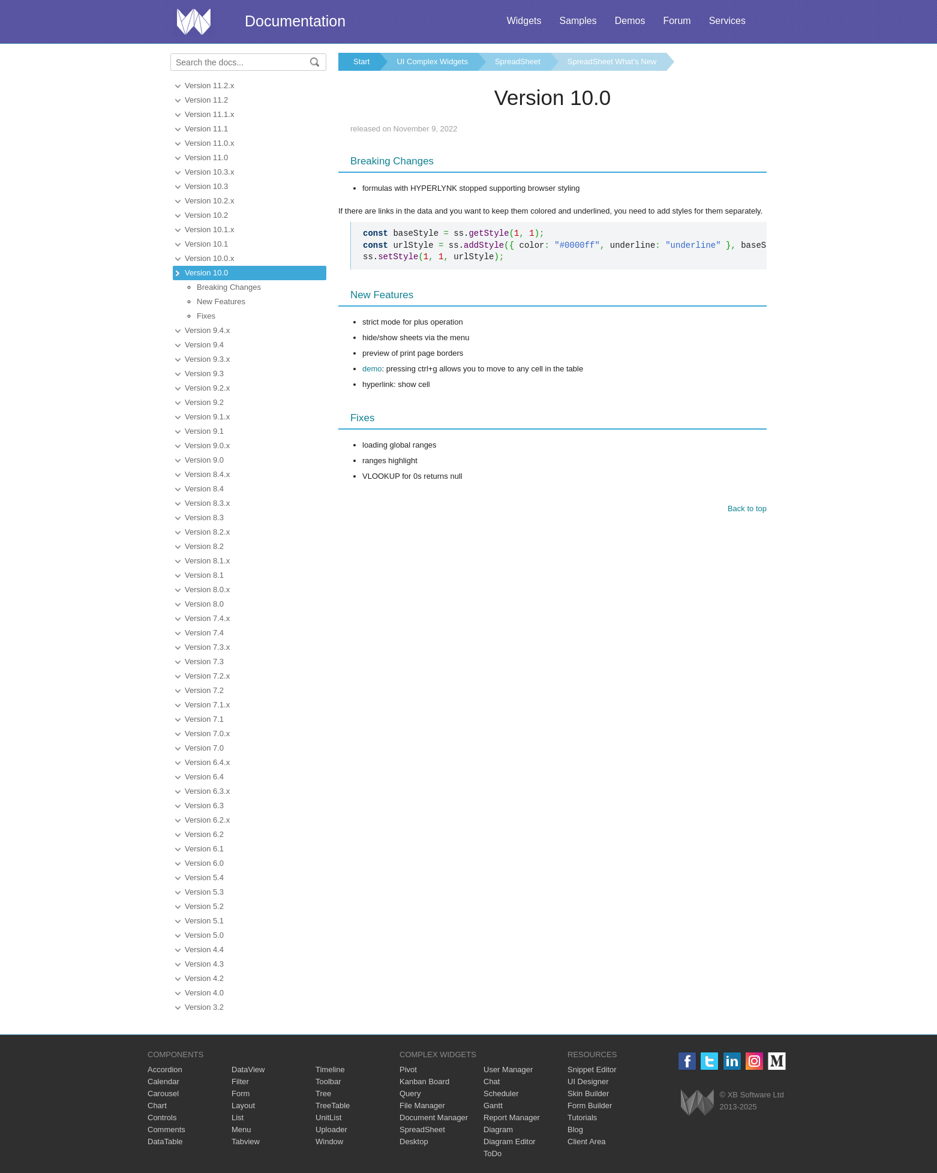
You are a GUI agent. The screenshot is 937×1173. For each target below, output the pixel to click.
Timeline (330, 1069)
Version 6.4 (204, 776)
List (238, 1117)
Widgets (524, 21)
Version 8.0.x (207, 589)
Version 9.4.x (207, 330)
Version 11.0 (206, 157)
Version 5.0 (204, 935)
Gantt (493, 1105)
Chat (491, 1081)
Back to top (747, 508)
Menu (241, 1129)
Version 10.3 (206, 186)
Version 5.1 (204, 920)
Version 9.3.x (207, 359)
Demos (630, 21)
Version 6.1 (204, 848)
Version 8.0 (204, 603)
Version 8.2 (204, 546)
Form (241, 1093)
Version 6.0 (204, 863)
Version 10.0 (206, 272)
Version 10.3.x (209, 171)
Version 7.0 (204, 747)
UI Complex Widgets (432, 61)
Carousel (163, 1093)
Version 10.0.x (209, 258)
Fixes (206, 315)
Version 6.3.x (207, 791)
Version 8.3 (204, 517)
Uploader (331, 1129)
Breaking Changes (229, 287)
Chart (157, 1105)
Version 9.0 (204, 459)
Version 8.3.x (207, 503)
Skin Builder (588, 1093)
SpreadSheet (517, 61)
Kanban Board (424, 1081)
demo (372, 368)
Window (329, 1141)
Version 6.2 (204, 834)
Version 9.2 (204, 402)
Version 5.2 (204, 906)
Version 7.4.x (207, 618)
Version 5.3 (204, 891)
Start (361, 61)
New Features (221, 301)
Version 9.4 (204, 344)
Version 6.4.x (207, 762)
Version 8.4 (204, 488)
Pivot (408, 1069)
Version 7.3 (204, 661)
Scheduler (501, 1093)
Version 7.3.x (207, 647)
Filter (240, 1081)
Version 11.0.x (209, 143)
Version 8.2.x (207, 531)
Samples (577, 21)
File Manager (422, 1105)
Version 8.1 (204, 575)
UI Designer (588, 1081)
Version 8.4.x (207, 474)
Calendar (163, 1081)
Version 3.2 (204, 1007)
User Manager (508, 1069)
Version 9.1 (204, 431)
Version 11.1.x (209, 114)
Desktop (414, 1141)
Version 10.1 (206, 243)
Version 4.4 (204, 949)
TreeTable (333, 1105)
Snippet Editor (592, 1069)
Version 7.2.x (207, 675)
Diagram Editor (509, 1141)
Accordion (165, 1069)
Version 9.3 (204, 373)
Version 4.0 (204, 992)
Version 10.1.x (209, 229)
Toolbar (328, 1081)
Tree (323, 1093)
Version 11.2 (206, 99)
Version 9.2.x (207, 387)
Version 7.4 (204, 632)
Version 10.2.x (209, 200)
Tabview (246, 1141)
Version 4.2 (204, 978)
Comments (166, 1129)
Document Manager (434, 1117)
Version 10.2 (206, 215)
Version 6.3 (204, 805)
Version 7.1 (204, 719)
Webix (697, 1102)
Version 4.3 (204, 963)
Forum (676, 21)
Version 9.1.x (207, 416)
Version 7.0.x (207, 733)
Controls (162, 1117)
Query (410, 1093)
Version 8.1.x (207, 560)
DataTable (165, 1141)
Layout (243, 1105)
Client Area (586, 1141)
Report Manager (511, 1117)
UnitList (328, 1117)
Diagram (498, 1129)
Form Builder (589, 1105)
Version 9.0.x (207, 445)
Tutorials (582, 1117)
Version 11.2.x (209, 85)
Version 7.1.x (207, 704)
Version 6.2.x (207, 819)
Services (727, 21)
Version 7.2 (204, 690)
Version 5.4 (204, 877)
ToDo (492, 1153)
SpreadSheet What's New (611, 61)
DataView (248, 1069)
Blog (575, 1129)
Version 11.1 (206, 128)
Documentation (295, 21)
